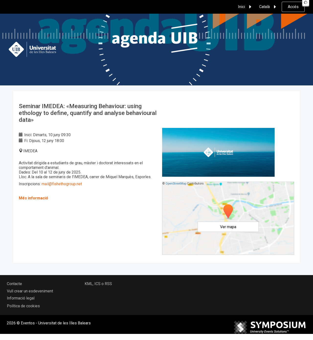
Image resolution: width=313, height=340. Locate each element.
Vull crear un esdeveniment (30, 291)
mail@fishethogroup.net (62, 184)
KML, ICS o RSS (98, 283)
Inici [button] (245, 7)
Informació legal (20, 298)
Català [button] (268, 7)
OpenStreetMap (176, 183)
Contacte (14, 283)
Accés (293, 6)
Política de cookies (23, 306)
